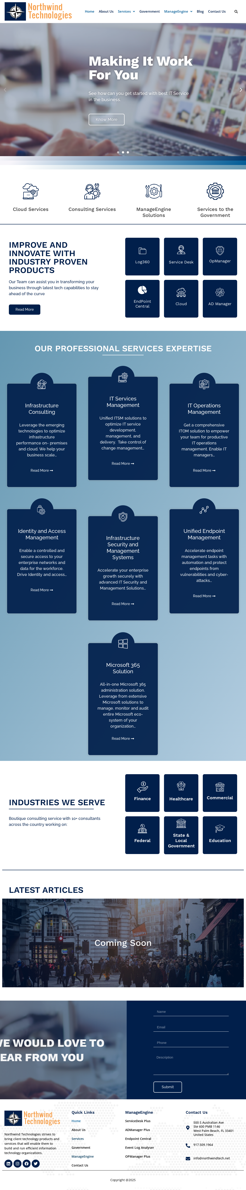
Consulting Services (92, 209)
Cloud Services (31, 209)
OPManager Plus (137, 1156)
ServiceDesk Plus (137, 1121)
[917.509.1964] (188, 1145)
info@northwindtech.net (211, 1158)
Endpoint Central (138, 1139)
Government (149, 11)
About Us (106, 11)
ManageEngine (178, 11)
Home (89, 11)
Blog (200, 11)
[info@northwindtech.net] (188, 1159)
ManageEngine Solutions (153, 212)
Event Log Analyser (139, 1147)
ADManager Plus (137, 1130)
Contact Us (217, 11)
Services (126, 11)
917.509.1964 (203, 1145)
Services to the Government (215, 212)
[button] (126, 11)
